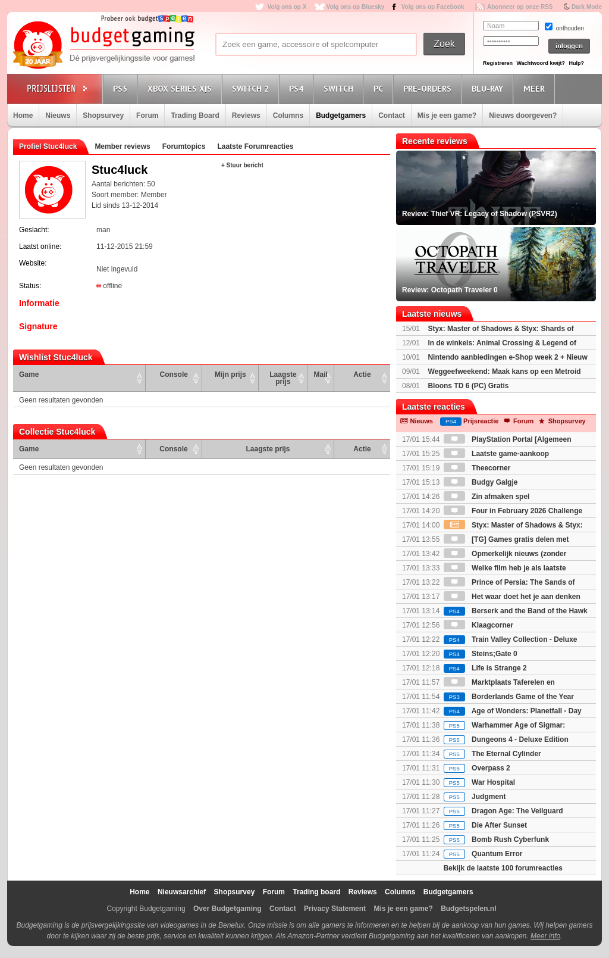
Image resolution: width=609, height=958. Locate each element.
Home (23, 115)
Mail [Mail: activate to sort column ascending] (321, 374)
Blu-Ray (489, 88)
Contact (391, 115)
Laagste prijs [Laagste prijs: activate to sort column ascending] (282, 378)
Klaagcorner (478, 625)
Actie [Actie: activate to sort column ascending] (362, 374)
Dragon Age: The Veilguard (503, 811)
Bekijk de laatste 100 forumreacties (503, 868)
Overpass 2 (477, 768)
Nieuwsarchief (182, 892)
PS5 (122, 88)
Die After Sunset (485, 825)
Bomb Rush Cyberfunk (496, 839)
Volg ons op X (286, 7)
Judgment (475, 796)
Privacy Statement (335, 908)
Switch (340, 88)
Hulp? (576, 63)
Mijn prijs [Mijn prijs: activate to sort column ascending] (230, 374)
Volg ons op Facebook (432, 7)
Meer (535, 88)
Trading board (316, 892)
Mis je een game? (446, 115)
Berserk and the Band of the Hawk (516, 611)
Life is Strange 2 (485, 668)
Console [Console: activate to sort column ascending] (174, 374)
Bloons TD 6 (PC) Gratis (468, 386)
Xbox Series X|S (181, 88)
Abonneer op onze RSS (520, 7)
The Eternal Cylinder (492, 754)
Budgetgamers (341, 115)
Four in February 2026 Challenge (513, 511)
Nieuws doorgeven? (523, 115)
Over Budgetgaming (227, 908)
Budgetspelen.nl (468, 908)
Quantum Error (483, 854)
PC (380, 88)
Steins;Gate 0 (480, 654)
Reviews (246, 115)
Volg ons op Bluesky (356, 7)
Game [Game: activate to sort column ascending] (29, 374)
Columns (288, 115)
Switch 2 (252, 88)
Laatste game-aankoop (496, 454)
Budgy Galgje (481, 482)
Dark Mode (587, 7)
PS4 (298, 88)
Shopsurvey (103, 115)
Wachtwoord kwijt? (540, 63)
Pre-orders (429, 88)
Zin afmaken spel (487, 496)
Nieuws (57, 115)
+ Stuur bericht (242, 165)
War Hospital (479, 782)
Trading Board (195, 115)
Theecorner (477, 468)
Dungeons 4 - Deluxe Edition (506, 739)
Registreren (498, 63)
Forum (147, 115)
